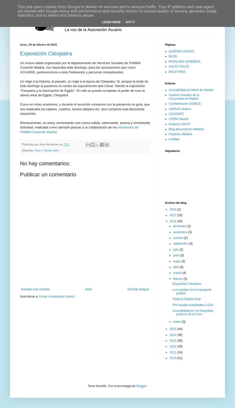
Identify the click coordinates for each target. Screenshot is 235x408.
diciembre (180, 226)
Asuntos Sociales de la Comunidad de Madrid (184, 96)
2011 (173, 352)
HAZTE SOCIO (179, 66)
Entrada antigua (138, 289)
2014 (173, 335)
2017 (173, 215)
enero (177, 321)
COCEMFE (176, 114)
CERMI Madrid (178, 119)
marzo (177, 273)
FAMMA (174, 139)
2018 (173, 209)
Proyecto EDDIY (179, 124)
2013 (173, 340)
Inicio (88, 289)
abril (176, 267)
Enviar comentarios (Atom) (56, 296)
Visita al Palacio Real (186, 299)
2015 (173, 329)
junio (176, 255)
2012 (173, 346)
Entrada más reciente (35, 289)
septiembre (181, 243)
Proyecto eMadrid (180, 134)
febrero (178, 279)
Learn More (111, 22)
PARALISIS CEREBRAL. (185, 61)
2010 (173, 358)
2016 (173, 221)
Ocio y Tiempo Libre (47, 150)
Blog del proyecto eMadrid (186, 129)
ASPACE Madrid (180, 109)
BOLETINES (177, 72)
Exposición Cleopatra (46, 53)
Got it (130, 22)
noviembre (180, 232)
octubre (178, 238)
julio (176, 249)
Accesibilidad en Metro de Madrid (191, 90)
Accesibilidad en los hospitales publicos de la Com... (192, 312)
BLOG (173, 56)
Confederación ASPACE (185, 103)
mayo (177, 261)
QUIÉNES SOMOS (181, 51)
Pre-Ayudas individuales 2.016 (192, 305)
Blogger (141, 386)
